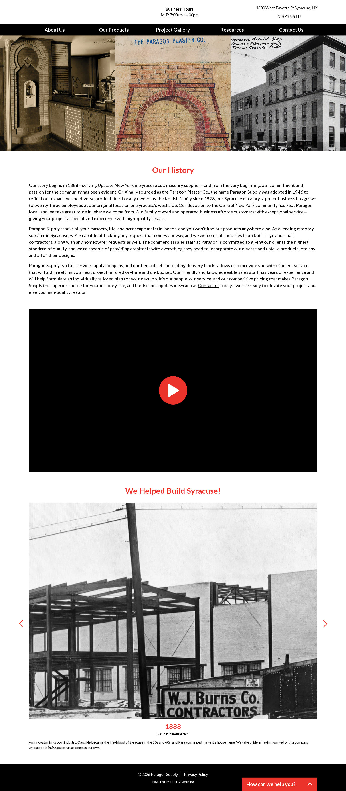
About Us (55, 30)
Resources (232, 30)
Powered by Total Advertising (173, 781)
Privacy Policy (196, 774)
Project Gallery (173, 30)
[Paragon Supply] (69, 12)
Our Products (114, 30)
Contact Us (291, 30)
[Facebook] (306, 16)
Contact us (208, 285)
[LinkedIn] (314, 16)
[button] (279, 784)
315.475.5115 (289, 16)
